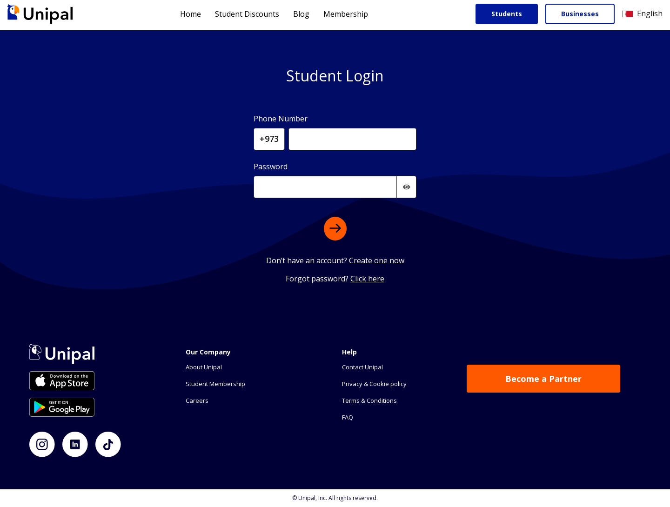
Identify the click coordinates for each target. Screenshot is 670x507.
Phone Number (281, 118)
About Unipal (204, 367)
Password (271, 166)
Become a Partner (543, 378)
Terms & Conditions (369, 400)
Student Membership (215, 384)
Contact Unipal (362, 367)
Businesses (580, 13)
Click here (367, 279)
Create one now (376, 260)
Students (506, 13)
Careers (197, 400)
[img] (406, 187)
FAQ (347, 417)
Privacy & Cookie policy (374, 384)
